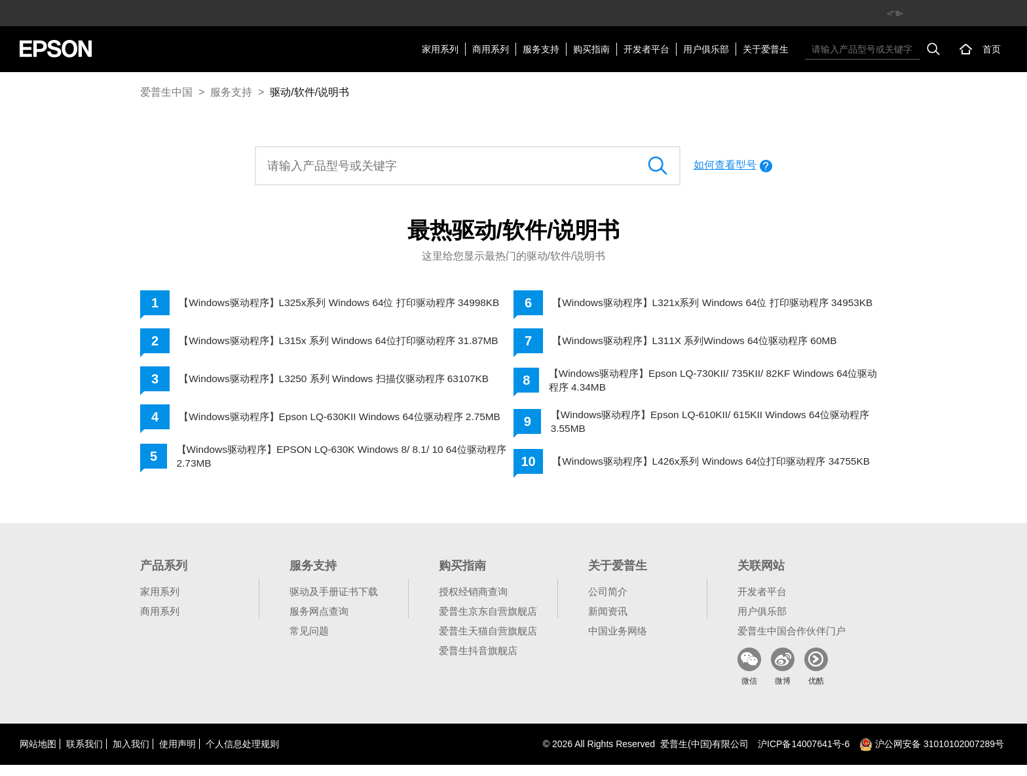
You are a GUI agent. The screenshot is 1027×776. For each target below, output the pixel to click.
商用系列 (490, 49)
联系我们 (84, 755)
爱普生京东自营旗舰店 (488, 622)
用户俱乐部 (706, 49)
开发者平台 (646, 49)
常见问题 (309, 642)
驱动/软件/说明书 (309, 92)
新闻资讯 (607, 622)
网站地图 (38, 755)
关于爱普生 (766, 49)
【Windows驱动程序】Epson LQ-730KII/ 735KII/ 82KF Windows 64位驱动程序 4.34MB (715, 384)
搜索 (933, 49)
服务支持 (541, 49)
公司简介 (607, 602)
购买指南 (591, 49)
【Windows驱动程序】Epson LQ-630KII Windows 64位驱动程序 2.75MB (328, 427)
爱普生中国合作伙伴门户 (792, 642)
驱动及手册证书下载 (333, 602)
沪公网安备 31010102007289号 (931, 755)
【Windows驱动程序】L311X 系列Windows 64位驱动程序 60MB (702, 344)
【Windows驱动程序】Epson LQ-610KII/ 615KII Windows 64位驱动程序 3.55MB (717, 427)
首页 (991, 49)
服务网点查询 (318, 622)
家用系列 (440, 49)
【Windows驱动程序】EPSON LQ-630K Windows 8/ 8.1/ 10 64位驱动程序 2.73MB (343, 469)
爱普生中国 (166, 92)
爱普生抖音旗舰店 (478, 661)
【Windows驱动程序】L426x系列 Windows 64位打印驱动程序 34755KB (697, 469)
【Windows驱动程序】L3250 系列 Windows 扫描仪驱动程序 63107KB (342, 387)
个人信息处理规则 (242, 755)
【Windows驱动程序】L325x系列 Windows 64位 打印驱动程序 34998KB (325, 304)
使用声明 (177, 755)
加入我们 (131, 755)
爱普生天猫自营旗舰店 (488, 642)
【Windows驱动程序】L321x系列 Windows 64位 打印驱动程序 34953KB (698, 304)
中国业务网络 (617, 642)
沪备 (804, 755)
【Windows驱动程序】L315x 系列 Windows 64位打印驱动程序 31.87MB (325, 346)
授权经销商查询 (473, 602)
